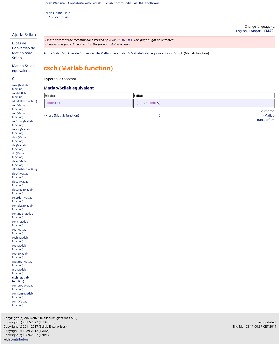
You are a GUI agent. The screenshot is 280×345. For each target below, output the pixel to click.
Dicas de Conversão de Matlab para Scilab (23, 50)
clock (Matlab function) (20, 175)
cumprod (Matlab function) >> (266, 115)
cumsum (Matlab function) (22, 295)
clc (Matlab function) (18, 155)
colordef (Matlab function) (22, 199)
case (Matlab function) (20, 87)
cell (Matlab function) (19, 115)
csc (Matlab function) (19, 271)
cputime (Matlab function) (22, 263)
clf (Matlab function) (24, 169)
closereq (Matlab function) (22, 191)
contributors (20, 339)
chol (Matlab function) (19, 139)
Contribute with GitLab (84, 3)
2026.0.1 (126, 40)
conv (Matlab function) (20, 223)
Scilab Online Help (57, 13)
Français (255, 31)
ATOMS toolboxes (147, 3)
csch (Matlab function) (20, 279)
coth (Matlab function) (20, 255)
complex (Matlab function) (22, 207)
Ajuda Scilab (24, 34)
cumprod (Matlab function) (22, 287)
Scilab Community (117, 3)
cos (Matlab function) (19, 231)
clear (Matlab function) (20, 163)
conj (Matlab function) (19, 303)
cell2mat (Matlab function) (22, 123)
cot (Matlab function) (19, 247)
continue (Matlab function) (22, 215)
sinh (151, 103)
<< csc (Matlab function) (61, 115)
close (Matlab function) (20, 183)
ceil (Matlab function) (19, 107)
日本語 (268, 31)
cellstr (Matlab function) (21, 131)
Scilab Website (54, 3)
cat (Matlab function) (19, 95)
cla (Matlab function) (19, 147)
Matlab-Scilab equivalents (23, 68)
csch (51, 103)
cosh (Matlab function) (20, 239)
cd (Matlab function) (24, 101)
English (241, 31)
